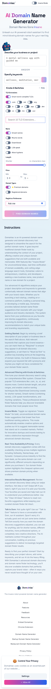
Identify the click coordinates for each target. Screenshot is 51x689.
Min (7, 174)
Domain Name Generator (25, 634)
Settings (25, 676)
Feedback (26, 612)
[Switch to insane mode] (6, 47)
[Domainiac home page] (9, 3)
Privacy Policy (25, 651)
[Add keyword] (44, 79)
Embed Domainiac (25, 622)
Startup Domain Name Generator (25, 639)
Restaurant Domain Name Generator (25, 644)
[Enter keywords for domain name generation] (22, 80)
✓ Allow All (25, 682)
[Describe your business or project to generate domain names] (25, 60)
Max (25, 174)
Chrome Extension (25, 627)
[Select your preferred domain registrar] (25, 203)
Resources (25, 617)
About (25, 603)
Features (25, 608)
